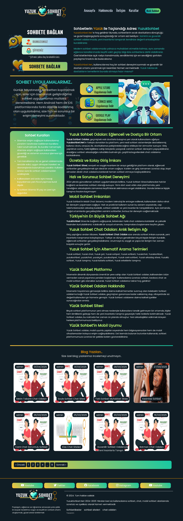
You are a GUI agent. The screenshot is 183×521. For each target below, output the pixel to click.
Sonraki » (61, 464)
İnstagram (27, 485)
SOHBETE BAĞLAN (44, 66)
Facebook (123, 485)
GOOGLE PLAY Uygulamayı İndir (103, 117)
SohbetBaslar (74, 509)
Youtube (59, 485)
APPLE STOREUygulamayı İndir (103, 90)
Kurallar (134, 10)
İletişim (120, 10)
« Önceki (20, 464)
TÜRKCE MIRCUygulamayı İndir (105, 103)
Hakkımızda (106, 10)
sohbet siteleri (92, 509)
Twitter (91, 485)
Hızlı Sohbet (153, 11)
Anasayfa (89, 10)
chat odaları (109, 509)
